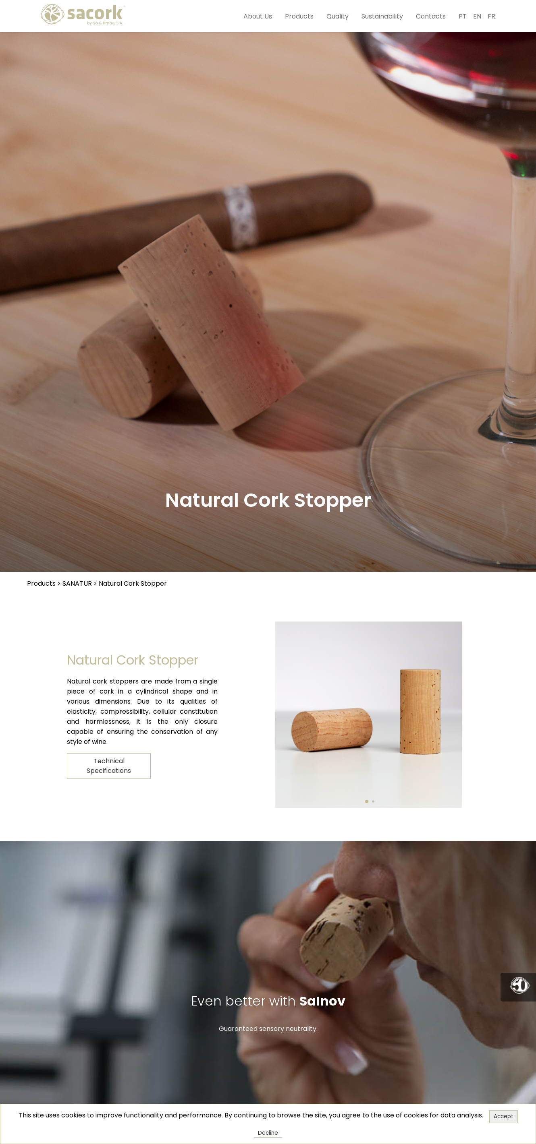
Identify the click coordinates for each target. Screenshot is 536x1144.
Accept (503, 1116)
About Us (257, 16)
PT (463, 16)
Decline (268, 1133)
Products (299, 16)
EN (477, 16)
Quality (337, 16)
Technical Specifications (109, 765)
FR (491, 16)
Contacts (431, 16)
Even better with (268, 1001)
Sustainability (382, 16)
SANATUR (77, 583)
